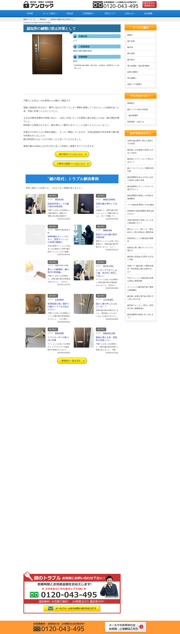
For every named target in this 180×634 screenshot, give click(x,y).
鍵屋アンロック (29, 19)
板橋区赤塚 (107, 230)
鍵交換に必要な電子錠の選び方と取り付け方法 (140, 297)
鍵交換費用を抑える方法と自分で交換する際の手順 (140, 178)
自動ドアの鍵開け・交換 (75, 556)
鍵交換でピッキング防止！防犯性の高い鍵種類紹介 (140, 306)
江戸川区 (82, 604)
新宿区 (66, 607)
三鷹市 (146, 611)
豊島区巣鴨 (59, 333)
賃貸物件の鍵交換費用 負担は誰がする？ (140, 212)
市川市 (146, 614)
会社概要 (148, 13)
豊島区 (50, 611)
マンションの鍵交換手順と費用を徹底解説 (140, 288)
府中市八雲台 (108, 266)
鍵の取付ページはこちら (71, 154)
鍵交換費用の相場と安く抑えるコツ (140, 315)
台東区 (130, 607)
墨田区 (98, 607)
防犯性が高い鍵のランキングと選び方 (140, 248)
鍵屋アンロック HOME (36, 520)
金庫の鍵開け (132, 72)
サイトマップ (32, 535)
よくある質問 (32, 579)
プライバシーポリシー (36, 528)
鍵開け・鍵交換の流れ (36, 575)
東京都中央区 (146, 607)
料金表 (70, 13)
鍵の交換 (131, 41)
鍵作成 (130, 47)
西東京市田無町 (82, 614)
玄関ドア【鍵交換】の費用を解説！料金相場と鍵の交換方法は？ (140, 269)
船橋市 (130, 614)
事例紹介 (43, 19)
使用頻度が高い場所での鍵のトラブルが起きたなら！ (58, 306)
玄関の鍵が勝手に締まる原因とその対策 (140, 142)
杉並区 (82, 607)
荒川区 (50, 604)
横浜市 (114, 614)
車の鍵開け (132, 78)
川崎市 (50, 614)
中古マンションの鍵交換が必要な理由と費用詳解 (140, 279)
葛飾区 (114, 604)
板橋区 (66, 604)
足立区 (34, 604)
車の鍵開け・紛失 (72, 552)
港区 (114, 611)
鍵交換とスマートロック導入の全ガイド (140, 160)
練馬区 (82, 611)
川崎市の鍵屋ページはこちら (71, 164)
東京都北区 (130, 604)
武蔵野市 (34, 614)
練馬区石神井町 (109, 199)
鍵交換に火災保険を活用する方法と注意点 (140, 151)
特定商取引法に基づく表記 (38, 531)
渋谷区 (50, 607)
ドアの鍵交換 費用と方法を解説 (140, 205)
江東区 (146, 604)
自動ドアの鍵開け (134, 84)
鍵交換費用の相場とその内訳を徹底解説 (140, 196)
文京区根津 (59, 300)
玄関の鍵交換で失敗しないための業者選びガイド (140, 221)
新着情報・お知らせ (135, 122)
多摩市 (66, 614)
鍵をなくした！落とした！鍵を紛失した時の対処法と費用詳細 (140, 230)
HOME (30, 13)
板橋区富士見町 (109, 333)
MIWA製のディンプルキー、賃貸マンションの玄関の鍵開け (58, 239)
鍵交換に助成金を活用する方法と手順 (140, 258)
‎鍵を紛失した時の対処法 (75, 530)
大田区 (98, 604)
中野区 (66, 611)
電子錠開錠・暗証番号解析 (138, 66)
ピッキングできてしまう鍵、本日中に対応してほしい (106, 273)
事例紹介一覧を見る (71, 361)
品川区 (34, 607)
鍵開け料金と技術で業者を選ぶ (78, 520)
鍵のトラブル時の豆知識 (137, 109)
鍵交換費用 (133, 115)
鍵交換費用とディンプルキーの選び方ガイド (140, 187)
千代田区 (34, 611)
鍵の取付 (52, 196)
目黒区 (130, 611)
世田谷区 (114, 607)
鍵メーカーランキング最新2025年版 (140, 169)
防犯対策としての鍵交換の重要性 (140, 239)
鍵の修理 (131, 53)
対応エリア (110, 13)
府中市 (98, 614)
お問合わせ (31, 583)
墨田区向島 (59, 199)
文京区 (98, 611)
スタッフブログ (71, 579)
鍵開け (130, 35)
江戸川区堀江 (108, 300)
